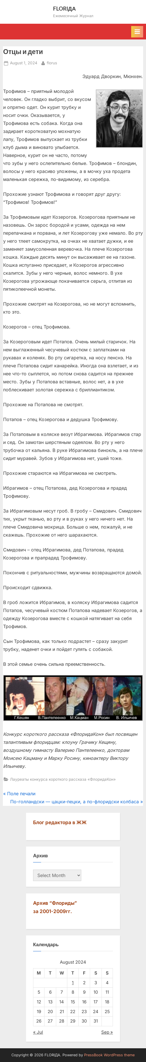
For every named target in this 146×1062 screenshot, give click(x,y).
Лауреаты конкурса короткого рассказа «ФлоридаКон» (63, 779)
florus (52, 62)
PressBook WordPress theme (109, 1055)
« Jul (38, 1032)
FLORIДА (64, 8)
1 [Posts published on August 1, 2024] (73, 982)
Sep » (107, 1032)
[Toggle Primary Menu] (137, 31)
